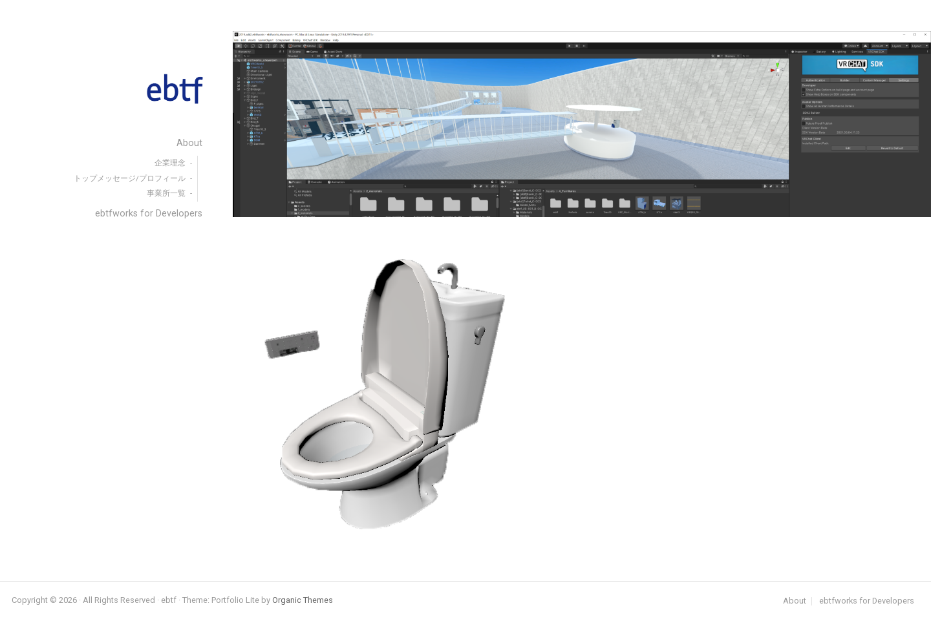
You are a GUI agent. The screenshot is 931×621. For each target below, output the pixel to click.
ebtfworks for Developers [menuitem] (148, 213)
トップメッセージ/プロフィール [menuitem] (130, 178)
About (794, 601)
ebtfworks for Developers (866, 601)
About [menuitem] (189, 143)
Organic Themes (302, 600)
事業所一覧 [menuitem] (166, 193)
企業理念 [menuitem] (170, 162)
